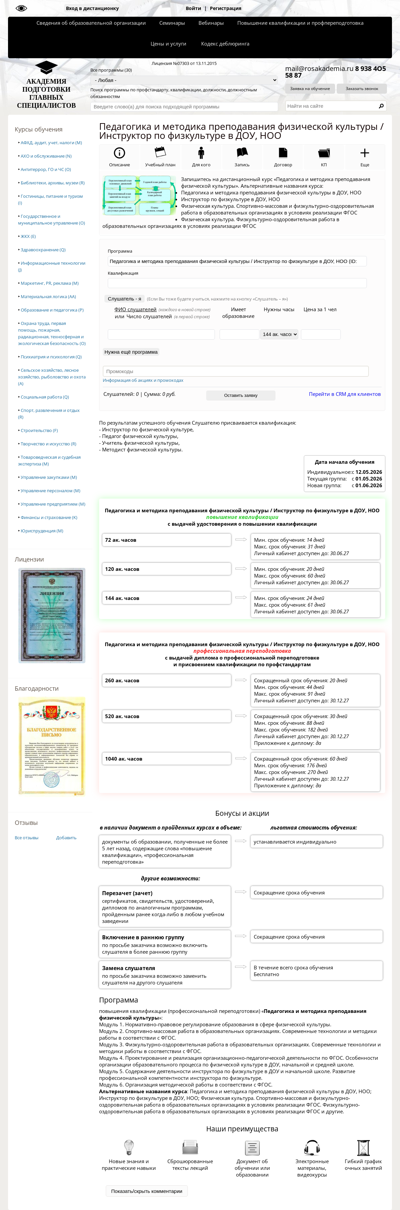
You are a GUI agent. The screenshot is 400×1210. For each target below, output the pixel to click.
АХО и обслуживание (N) (46, 156)
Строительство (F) (39, 430)
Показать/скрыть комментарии (146, 1191)
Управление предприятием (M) (53, 504)
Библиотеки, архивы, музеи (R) (53, 183)
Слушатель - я (124, 298)
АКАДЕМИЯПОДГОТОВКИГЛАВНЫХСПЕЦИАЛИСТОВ (46, 93)
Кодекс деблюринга (225, 43)
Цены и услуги (168, 43)
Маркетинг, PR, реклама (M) (50, 283)
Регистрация (225, 8)
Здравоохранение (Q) (43, 250)
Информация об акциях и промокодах (143, 380)
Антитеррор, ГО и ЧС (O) (46, 169)
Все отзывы (26, 838)
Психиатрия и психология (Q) (51, 357)
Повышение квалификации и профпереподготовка (300, 22)
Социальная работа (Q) (45, 397)
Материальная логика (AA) (48, 296)
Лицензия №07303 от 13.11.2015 (184, 63)
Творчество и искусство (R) (48, 444)
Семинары (172, 22)
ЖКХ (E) (28, 236)
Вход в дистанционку (92, 8)
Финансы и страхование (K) (49, 517)
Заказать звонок (362, 88)
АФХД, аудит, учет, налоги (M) (51, 143)
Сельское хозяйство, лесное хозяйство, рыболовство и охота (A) (52, 376)
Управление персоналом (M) (50, 491)
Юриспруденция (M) (42, 531)
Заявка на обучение (310, 88)
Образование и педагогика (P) (52, 310)
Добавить (66, 838)
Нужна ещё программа (130, 352)
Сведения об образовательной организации (91, 22)
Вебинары (211, 22)
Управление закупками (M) (49, 477)
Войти (193, 8)
